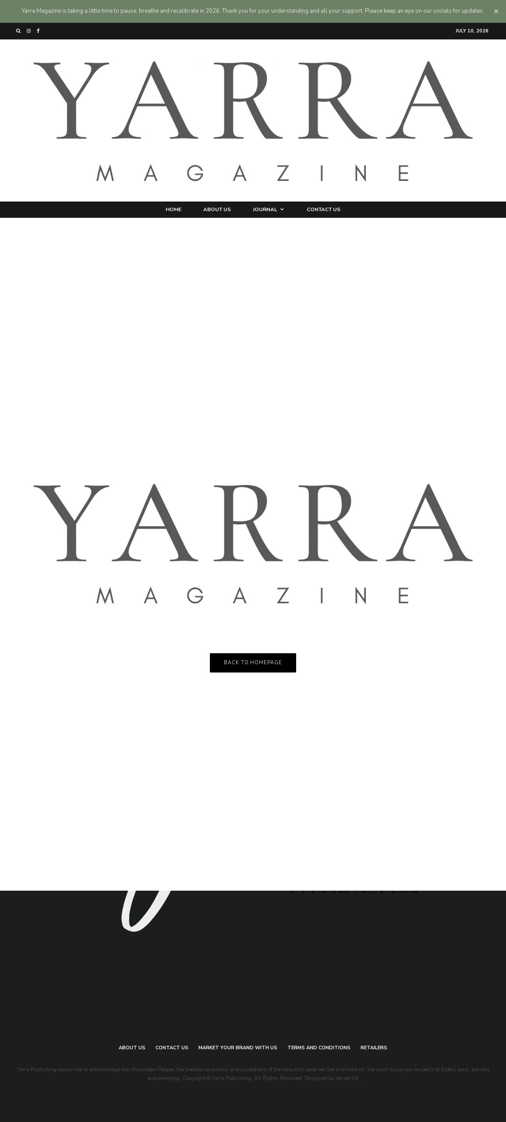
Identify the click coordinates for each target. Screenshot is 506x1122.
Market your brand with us (237, 1047)
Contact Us (323, 209)
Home (173, 209)
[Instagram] (29, 31)
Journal (265, 209)
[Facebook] (38, 31)
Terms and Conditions (318, 1047)
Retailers (374, 1047)
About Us (217, 209)
